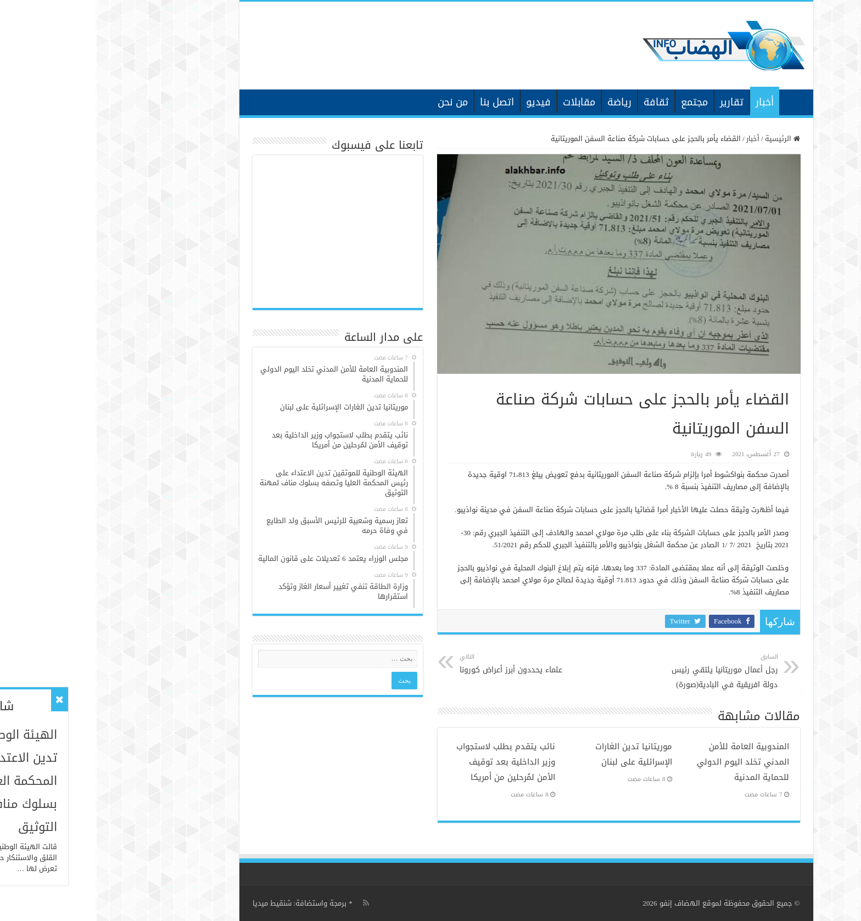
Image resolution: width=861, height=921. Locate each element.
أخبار (669, 102)
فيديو (443, 102)
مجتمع (598, 102)
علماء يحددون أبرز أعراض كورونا (420, 664)
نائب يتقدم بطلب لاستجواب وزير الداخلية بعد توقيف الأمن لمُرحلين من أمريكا (410, 762)
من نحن (357, 102)
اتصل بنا (401, 102)
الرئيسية (698, 101)
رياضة (524, 102)
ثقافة (560, 102)
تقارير (636, 102)
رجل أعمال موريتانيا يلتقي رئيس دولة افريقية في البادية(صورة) (626, 671)
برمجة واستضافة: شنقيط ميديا (204, 903)
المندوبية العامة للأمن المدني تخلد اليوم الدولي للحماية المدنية (647, 762)
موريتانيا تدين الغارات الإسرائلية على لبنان (538, 754)
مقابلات (483, 102)
